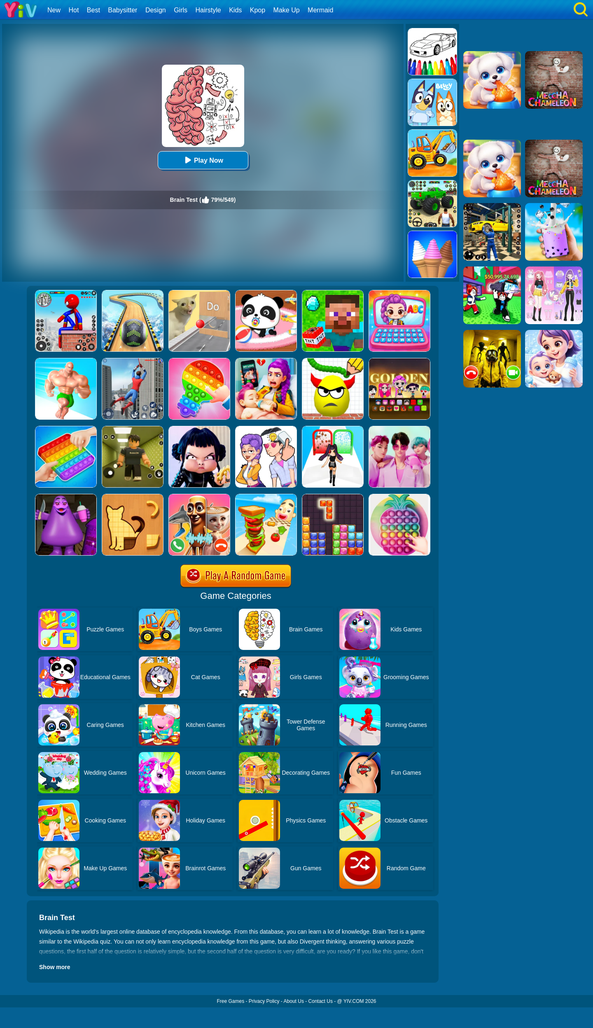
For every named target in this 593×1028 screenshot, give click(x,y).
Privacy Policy (264, 1001)
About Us (294, 1001)
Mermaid (320, 10)
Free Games (230, 1001)
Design (155, 10)
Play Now (202, 160)
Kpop (257, 10)
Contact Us (320, 1001)
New (54, 10)
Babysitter (122, 10)
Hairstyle (208, 10)
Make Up (286, 10)
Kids (235, 10)
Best (93, 10)
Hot (73, 10)
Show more (54, 967)
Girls (180, 10)
